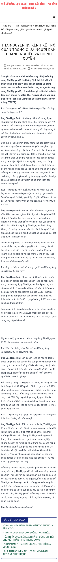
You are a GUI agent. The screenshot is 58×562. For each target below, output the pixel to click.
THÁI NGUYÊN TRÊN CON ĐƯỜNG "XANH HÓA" (26, 532)
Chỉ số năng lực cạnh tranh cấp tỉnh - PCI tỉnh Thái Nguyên (29, 6)
